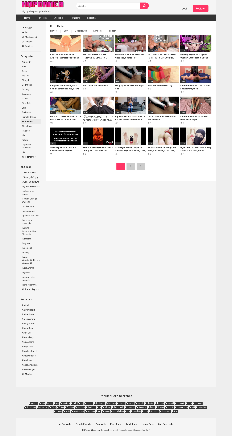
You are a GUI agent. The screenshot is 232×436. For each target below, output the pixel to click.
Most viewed (29, 37)
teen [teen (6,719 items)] (146, 411)
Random (27, 46)
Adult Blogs (131, 424)
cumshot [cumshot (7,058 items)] (199, 403)
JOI (23, 152)
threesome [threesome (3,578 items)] (166, 411)
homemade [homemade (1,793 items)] (119, 407)
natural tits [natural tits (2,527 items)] (202, 407)
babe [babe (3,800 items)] (75, 403)
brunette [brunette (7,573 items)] (160, 403)
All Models (28, 374)
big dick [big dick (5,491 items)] (122, 403)
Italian (25, 140)
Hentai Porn (148, 424)
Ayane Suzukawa (30, 182)
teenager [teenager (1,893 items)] (155, 411)
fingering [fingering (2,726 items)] (70, 407)
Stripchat (91, 17)
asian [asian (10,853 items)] (50, 403)
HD (23, 135)
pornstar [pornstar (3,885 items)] (91, 411)
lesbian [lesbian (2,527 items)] (161, 407)
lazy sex (26, 243)
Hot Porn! (42, 17)
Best (25, 32)
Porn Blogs (115, 424)
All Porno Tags (30, 289)
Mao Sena (27, 248)
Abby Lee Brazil (29, 351)
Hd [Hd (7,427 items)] (100, 407)
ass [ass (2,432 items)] (57, 403)
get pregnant (28, 211)
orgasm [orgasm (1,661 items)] (59, 411)
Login (185, 8)
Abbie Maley (28, 337)
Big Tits (25, 75)
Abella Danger (28, 369)
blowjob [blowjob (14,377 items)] (150, 403)
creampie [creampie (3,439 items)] (181, 403)
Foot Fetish (27, 121)
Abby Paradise (29, 356)
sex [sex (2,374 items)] (128, 411)
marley (25, 252)
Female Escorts (83, 424)
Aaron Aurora (28, 319)
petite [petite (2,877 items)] (68, 411)
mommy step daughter (28, 278)
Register (201, 8)
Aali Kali (25, 305)
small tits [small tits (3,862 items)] (137, 411)
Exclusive (26, 112)
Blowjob (25, 80)
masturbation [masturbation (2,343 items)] (182, 407)
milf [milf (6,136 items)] (193, 407)
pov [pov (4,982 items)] (99, 411)
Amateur (26, 62)
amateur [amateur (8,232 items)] (34, 403)
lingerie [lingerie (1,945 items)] (171, 407)
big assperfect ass (31, 186)
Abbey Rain (27, 328)
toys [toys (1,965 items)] (176, 411)
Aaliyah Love (28, 314)
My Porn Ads (64, 424)
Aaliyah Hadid (28, 310)
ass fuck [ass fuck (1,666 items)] (66, 403)
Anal (24, 66)
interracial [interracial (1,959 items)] (131, 407)
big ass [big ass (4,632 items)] (90, 403)
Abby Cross (27, 346)
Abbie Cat (26, 333)
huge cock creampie (27, 222)
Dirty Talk (26, 103)
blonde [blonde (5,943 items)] (141, 403)
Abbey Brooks (28, 323)
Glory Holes (27, 126)
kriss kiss (26, 239)
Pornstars (75, 17)
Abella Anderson (30, 365)
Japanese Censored (26, 146)
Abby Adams (28, 342)
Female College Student (29, 200)
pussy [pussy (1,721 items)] (107, 411)
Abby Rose (27, 360)
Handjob (26, 131)
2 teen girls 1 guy (30, 177)
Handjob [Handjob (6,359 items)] (81, 407)
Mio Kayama (28, 268)
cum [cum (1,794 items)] (190, 403)
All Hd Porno (29, 157)
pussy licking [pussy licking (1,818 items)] (118, 411)
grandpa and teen (30, 215)
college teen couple (28, 192)
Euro (24, 108)
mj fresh (26, 272)
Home (27, 17)
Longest (27, 41)
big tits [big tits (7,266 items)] (131, 403)
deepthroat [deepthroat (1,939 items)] (31, 407)
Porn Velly (101, 424)
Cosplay (25, 89)
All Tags (58, 17)
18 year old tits (29, 172)
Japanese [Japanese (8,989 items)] (143, 407)
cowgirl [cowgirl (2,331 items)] (171, 403)
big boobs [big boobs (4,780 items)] (100, 403)
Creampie (26, 94)
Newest (27, 28)
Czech (25, 98)
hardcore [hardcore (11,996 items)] (92, 407)
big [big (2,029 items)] (82, 403)
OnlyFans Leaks (166, 424)
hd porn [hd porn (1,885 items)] (108, 407)
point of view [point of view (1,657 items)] (79, 411)
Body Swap (27, 85)
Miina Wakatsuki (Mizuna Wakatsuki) (31, 260)
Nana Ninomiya (29, 285)
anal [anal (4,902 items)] (43, 403)
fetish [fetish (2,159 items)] (61, 407)
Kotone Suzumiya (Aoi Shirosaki (29, 231)
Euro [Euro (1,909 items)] (54, 407)
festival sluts (28, 206)
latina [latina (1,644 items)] (152, 407)
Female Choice (29, 117)
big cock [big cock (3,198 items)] (112, 403)
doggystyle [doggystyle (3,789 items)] (44, 407)
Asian (24, 71)
